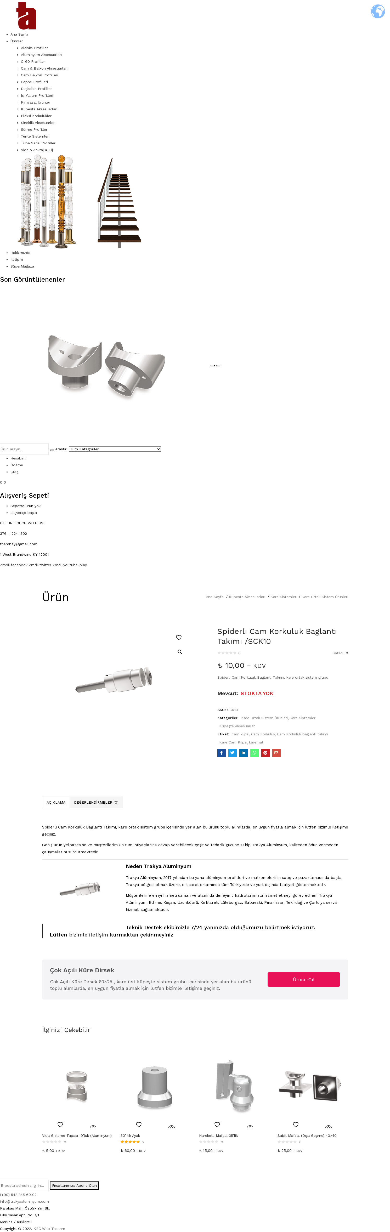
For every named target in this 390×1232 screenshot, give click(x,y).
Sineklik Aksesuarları (38, 123)
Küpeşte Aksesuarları (39, 109)
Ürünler (16, 41)
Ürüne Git (304, 979)
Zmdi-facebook (14, 565)
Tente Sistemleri (35, 136)
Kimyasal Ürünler (35, 102)
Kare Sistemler (283, 597)
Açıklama (56, 802)
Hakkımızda (20, 253)
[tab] (56, 802)
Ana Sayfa (19, 34)
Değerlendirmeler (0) (96, 802)
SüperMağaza (22, 266)
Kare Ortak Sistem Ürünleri (325, 597)
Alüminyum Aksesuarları (41, 55)
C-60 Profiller (33, 61)
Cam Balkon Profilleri (39, 75)
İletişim (16, 259)
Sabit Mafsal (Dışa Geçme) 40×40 (307, 1135)
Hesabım (18, 458)
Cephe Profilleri (34, 82)
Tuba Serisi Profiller (38, 143)
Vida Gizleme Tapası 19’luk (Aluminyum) (77, 1135)
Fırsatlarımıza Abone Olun (74, 1185)
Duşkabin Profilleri (37, 89)
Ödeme (16, 465)
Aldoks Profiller (34, 48)
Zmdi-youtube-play (70, 565)
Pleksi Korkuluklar (36, 116)
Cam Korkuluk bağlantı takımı (302, 734)
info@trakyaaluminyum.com (24, 1201)
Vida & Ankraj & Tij (37, 150)
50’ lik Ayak (130, 1135)
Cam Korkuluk (263, 734)
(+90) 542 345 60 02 (18, 1195)
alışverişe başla (23, 512)
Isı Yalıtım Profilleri (37, 95)
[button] (180, 652)
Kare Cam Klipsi (233, 742)
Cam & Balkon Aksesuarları (44, 68)
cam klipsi (240, 734)
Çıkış (14, 472)
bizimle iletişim (87, 935)
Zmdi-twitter (41, 565)
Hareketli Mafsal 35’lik (218, 1135)
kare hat (256, 742)
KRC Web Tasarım (49, 1229)
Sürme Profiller (34, 129)
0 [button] (5, 482)
